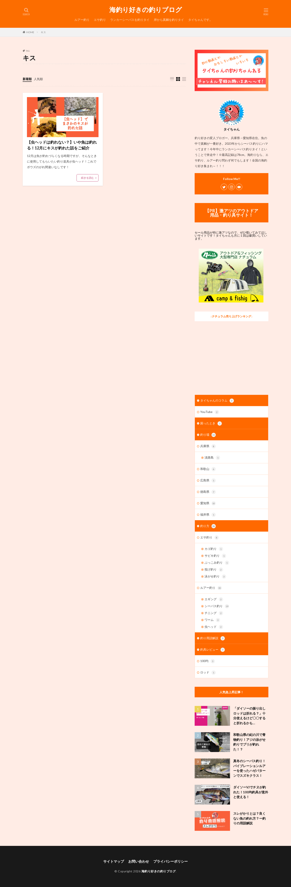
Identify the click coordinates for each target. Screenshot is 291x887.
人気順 (38, 79)
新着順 (27, 79)
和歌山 (208, 469)
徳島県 (208, 492)
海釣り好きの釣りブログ (145, 9)
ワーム (212, 620)
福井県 (208, 515)
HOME (30, 32)
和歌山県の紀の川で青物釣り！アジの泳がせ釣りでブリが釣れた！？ (249, 742)
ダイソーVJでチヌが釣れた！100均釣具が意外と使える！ (250, 792)
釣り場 (208, 435)
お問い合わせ (138, 861)
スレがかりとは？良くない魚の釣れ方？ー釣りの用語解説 (249, 818)
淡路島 (212, 458)
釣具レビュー (212, 650)
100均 (207, 661)
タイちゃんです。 (200, 20)
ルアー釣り (81, 20)
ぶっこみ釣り (217, 563)
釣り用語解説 (212, 638)
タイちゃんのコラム (217, 401)
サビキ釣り (215, 556)
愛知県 (208, 503)
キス (43, 32)
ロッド (208, 672)
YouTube (209, 412)
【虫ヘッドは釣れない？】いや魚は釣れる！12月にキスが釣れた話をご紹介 (62, 145)
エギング (214, 599)
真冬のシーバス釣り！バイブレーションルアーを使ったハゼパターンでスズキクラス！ (249, 768)
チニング (214, 613)
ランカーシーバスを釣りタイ (129, 20)
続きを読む (87, 177)
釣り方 (208, 526)
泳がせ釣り (215, 576)
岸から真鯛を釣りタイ (169, 20)
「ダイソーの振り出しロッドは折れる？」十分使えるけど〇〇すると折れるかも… (249, 715)
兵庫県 (208, 446)
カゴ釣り (214, 549)
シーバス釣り (217, 606)
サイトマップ (113, 861)
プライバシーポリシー (170, 861)
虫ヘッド (214, 627)
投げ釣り (214, 570)
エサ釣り (100, 20)
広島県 (208, 480)
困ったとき (211, 423)
